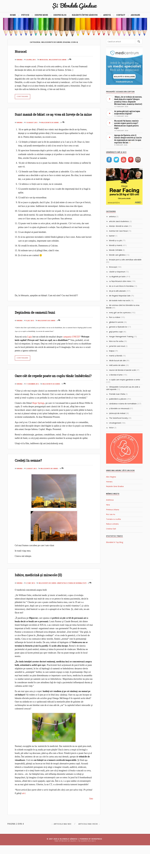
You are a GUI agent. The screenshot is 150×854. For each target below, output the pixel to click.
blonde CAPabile (115, 250)
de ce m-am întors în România (121, 286)
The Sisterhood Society (118, 418)
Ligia (29, 341)
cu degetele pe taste (117, 276)
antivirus (112, 216)
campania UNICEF (71, 341)
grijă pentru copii (116, 331)
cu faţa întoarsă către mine (120, 281)
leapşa (111, 351)
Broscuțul (45, 60)
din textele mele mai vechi (119, 300)
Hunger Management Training (121, 336)
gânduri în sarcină (116, 322)
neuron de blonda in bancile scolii (122, 370)
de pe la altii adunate (117, 291)
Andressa (110, 500)
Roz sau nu (110, 514)
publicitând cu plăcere (117, 399)
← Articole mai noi (57, 832)
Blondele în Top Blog (114, 542)
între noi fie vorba (116, 341)
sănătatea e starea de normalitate (72, 592)
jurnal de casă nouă (117, 346)
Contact (120, 15)
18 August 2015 (33, 127)
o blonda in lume (116, 375)
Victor (111, 427)
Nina (108, 505)
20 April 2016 (32, 60)
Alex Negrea (111, 477)
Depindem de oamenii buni (38, 316)
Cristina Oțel (111, 529)
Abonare (135, 15)
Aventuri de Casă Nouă (118, 231)
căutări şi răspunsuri (117, 271)
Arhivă (107, 15)
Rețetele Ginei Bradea (115, 486)
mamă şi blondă (115, 355)
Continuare (22, 96)
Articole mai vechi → (88, 832)
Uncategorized (115, 423)
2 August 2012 (32, 477)
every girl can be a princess (120, 312)
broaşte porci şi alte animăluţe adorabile (125, 259)
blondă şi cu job (115, 240)
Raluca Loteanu (112, 524)
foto (91, 807)
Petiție (25, 15)
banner (112, 236)
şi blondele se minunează (119, 408)
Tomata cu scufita (113, 519)
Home (13, 15)
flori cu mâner (114, 317)
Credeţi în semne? (31, 469)
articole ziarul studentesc (119, 221)
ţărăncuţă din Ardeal (117, 413)
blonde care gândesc (117, 255)
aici (23, 802)
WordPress (96, 848)
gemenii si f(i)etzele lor (118, 327)
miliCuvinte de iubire (59, 60)
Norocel (21, 51)
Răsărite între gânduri (85, 15)
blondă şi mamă (115, 245)
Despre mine (41, 15)
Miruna (20, 60)
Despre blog (59, 15)
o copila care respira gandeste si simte (124, 379)
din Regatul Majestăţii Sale (119, 295)
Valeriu (73, 850)
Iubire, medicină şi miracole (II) (42, 583)
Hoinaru (109, 481)
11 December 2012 (33, 392)
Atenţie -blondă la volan (118, 226)
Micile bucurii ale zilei (117, 360)
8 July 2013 (31, 325)
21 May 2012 (31, 592)
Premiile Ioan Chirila (117, 394)
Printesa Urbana (112, 509)
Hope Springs (38, 411)
